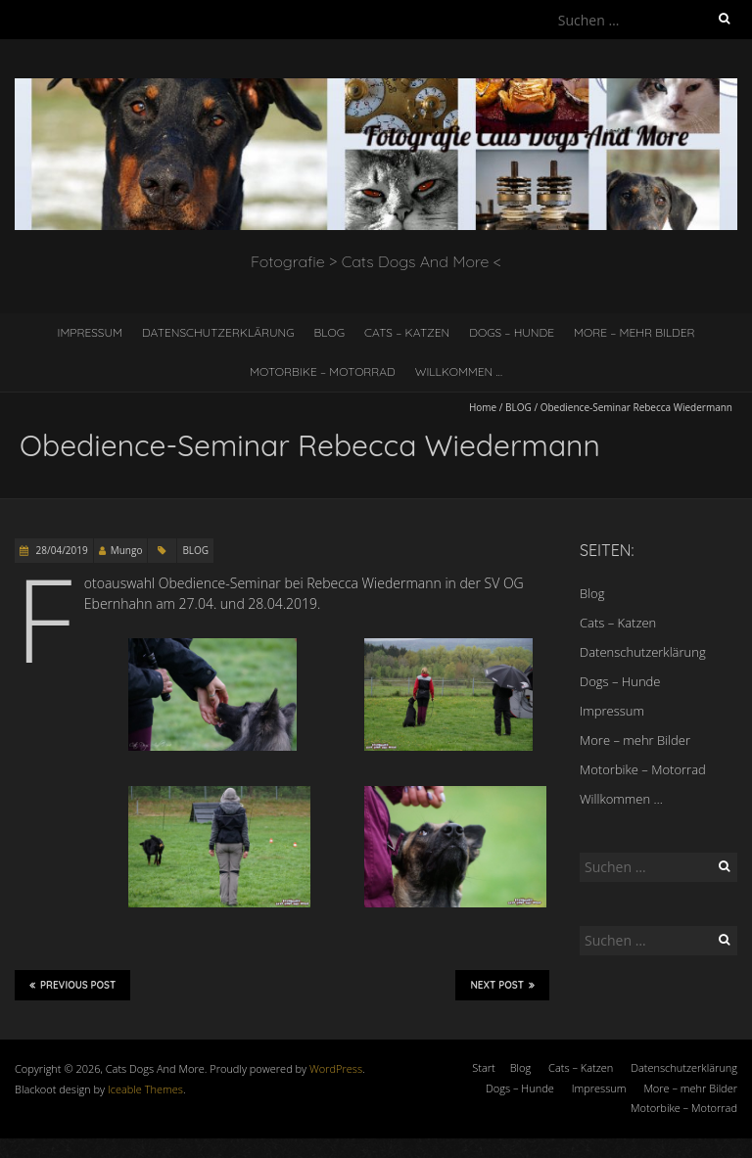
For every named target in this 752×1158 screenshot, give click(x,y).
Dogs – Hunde (511, 332)
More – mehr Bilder (634, 332)
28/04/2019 (60, 550)
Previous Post (72, 985)
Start (483, 1067)
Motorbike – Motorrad (323, 371)
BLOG (518, 407)
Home (482, 407)
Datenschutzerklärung (218, 332)
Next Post (502, 985)
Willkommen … (458, 371)
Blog (330, 332)
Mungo (127, 550)
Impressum (89, 332)
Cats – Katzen (406, 332)
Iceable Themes (145, 1089)
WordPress (335, 1068)
